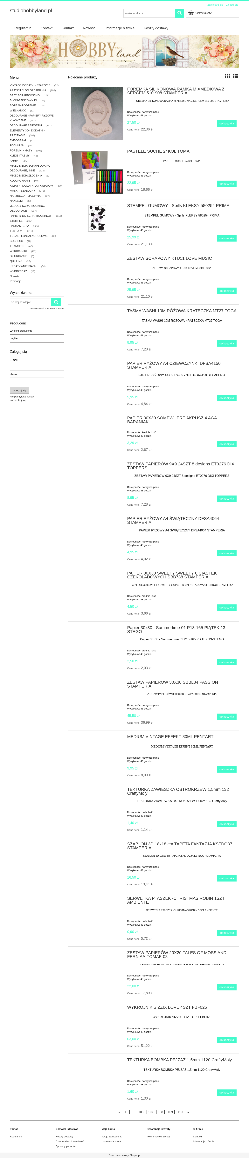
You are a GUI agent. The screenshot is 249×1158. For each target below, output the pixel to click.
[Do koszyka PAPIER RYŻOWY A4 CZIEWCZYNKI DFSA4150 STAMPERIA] (227, 398)
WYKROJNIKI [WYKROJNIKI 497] (18, 251)
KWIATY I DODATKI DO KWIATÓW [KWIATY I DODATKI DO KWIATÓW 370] (31, 185)
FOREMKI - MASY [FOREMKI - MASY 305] (21, 150)
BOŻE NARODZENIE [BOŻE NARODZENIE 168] (23, 105)
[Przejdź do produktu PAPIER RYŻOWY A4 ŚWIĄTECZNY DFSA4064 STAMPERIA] (97, 520)
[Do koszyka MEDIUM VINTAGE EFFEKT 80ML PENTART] (227, 769)
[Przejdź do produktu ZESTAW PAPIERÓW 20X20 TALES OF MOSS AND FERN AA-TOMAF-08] (97, 954)
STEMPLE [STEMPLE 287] (16, 220)
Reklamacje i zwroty (159, 1136)
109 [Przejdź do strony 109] (170, 1112)
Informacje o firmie (203, 1141)
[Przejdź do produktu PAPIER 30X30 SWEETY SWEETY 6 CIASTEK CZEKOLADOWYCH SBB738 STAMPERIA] (97, 574)
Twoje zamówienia (112, 1136)
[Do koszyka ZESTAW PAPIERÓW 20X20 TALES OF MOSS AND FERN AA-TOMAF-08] (227, 987)
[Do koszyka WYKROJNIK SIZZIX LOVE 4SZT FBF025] (227, 1040)
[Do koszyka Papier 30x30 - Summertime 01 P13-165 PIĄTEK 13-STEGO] (227, 662)
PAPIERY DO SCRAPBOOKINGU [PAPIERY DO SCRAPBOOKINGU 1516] (30, 215)
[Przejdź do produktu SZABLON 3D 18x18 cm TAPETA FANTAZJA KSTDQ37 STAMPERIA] (97, 845)
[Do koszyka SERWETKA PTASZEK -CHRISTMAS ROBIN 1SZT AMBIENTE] (227, 933)
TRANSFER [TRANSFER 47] (17, 246)
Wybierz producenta (21, 330)
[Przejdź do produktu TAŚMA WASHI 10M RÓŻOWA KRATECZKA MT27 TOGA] (97, 312)
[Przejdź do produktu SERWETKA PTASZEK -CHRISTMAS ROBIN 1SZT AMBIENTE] (97, 899)
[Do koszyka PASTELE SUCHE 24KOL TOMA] (227, 184)
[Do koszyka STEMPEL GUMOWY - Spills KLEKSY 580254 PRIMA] (227, 238)
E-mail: (14, 360)
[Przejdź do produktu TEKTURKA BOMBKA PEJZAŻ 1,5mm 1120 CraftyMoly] (97, 1061)
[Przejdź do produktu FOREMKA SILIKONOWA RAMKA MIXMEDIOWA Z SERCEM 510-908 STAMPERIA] (97, 113)
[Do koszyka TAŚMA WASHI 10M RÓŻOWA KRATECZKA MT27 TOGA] (227, 343)
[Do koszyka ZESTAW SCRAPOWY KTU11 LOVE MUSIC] (227, 291)
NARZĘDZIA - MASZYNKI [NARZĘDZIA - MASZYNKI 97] (26, 195)
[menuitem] (23, 28)
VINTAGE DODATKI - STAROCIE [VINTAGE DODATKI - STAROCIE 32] (30, 85)
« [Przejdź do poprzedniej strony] (119, 1112)
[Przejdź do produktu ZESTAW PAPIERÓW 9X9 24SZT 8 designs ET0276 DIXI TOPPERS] (97, 465)
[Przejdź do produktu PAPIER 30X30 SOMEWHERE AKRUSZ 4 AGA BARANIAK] (97, 419)
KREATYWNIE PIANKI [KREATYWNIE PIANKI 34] (23, 266)
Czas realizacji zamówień (70, 1141)
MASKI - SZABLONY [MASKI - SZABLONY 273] (22, 190)
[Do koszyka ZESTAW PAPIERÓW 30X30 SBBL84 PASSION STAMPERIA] (227, 717)
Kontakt (197, 1136)
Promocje (15, 281)
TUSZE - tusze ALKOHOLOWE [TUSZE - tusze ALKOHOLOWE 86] (29, 235)
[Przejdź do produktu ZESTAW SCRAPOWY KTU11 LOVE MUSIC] (97, 260)
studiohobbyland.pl (31, 10)
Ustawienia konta (111, 1141)
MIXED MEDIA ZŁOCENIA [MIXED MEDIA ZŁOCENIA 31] (26, 175)
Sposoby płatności (66, 1146)
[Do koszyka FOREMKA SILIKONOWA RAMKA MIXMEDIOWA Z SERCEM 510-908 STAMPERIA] (227, 123)
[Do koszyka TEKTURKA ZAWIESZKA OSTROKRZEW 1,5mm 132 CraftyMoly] (227, 824)
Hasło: (14, 374)
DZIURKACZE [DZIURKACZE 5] (18, 256)
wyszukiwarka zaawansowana (47, 308)
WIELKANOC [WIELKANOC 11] (18, 110)
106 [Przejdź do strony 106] (140, 1112)
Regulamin (16, 1136)
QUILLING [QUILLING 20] (16, 261)
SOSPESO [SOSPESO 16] (16, 241)
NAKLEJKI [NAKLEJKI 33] (16, 200)
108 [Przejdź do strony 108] (160, 1112)
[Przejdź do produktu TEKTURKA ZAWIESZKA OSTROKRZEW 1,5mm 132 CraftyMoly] (97, 791)
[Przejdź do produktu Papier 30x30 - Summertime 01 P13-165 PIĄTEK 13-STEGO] (97, 629)
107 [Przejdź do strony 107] (150, 1112)
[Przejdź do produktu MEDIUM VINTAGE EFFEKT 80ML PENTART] (97, 738)
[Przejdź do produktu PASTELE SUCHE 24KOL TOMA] (97, 172)
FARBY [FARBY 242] (14, 160)
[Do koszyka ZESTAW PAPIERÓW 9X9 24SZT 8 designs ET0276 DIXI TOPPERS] (227, 499)
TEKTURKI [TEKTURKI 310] (16, 230)
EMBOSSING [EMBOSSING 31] (18, 140)
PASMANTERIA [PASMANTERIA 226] (19, 225)
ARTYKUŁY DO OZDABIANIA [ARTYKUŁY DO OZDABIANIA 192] (28, 90)
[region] (124, 51)
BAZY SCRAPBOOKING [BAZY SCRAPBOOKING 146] (25, 95)
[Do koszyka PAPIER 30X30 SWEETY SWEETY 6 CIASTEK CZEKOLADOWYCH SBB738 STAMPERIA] (227, 607)
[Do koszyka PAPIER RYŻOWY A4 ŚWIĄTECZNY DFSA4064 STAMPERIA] (227, 553)
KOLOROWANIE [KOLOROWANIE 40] (20, 180)
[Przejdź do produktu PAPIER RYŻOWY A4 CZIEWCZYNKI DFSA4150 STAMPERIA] (97, 365)
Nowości (15, 276)
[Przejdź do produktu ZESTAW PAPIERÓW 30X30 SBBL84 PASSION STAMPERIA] (97, 683)
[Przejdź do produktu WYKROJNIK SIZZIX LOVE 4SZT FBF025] (97, 1008)
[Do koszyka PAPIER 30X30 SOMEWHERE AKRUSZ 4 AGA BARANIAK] (227, 444)
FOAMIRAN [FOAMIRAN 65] (17, 145)
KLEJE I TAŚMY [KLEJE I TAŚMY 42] (20, 155)
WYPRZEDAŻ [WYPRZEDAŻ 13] (18, 271)
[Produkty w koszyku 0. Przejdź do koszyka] (200, 12)
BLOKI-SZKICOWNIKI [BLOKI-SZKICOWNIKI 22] (23, 100)
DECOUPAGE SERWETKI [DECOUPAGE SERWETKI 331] (26, 125)
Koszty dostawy (64, 1136)
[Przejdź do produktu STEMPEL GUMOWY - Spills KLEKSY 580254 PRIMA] (97, 218)
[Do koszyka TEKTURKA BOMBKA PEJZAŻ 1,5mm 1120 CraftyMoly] (227, 1092)
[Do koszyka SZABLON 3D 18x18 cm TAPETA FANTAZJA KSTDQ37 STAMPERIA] (227, 878)
